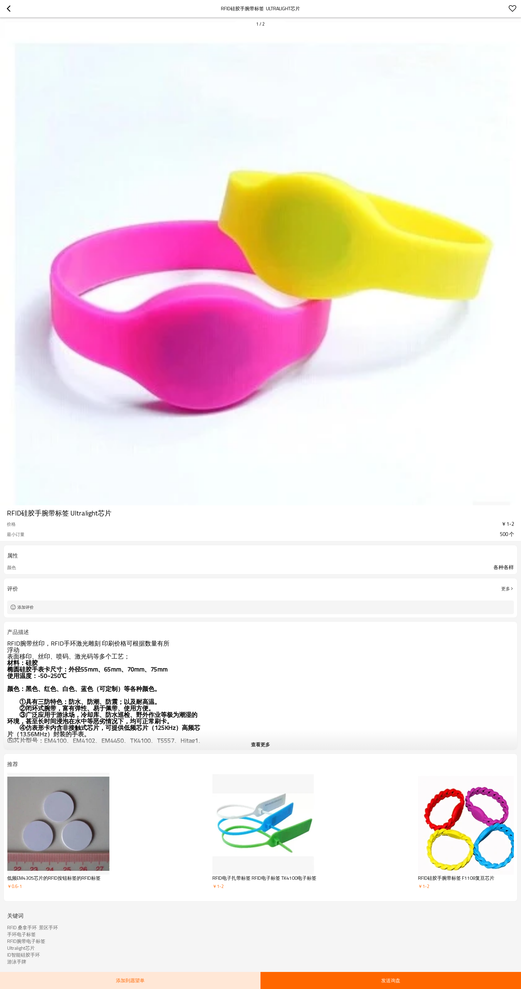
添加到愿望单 (130, 980)
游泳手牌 (16, 961)
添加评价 (25, 607)
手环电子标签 (21, 934)
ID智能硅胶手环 (23, 954)
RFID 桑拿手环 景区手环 (32, 927)
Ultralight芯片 (21, 948)
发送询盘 (390, 980)
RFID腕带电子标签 (26, 941)
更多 (505, 588)
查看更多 (260, 744)
